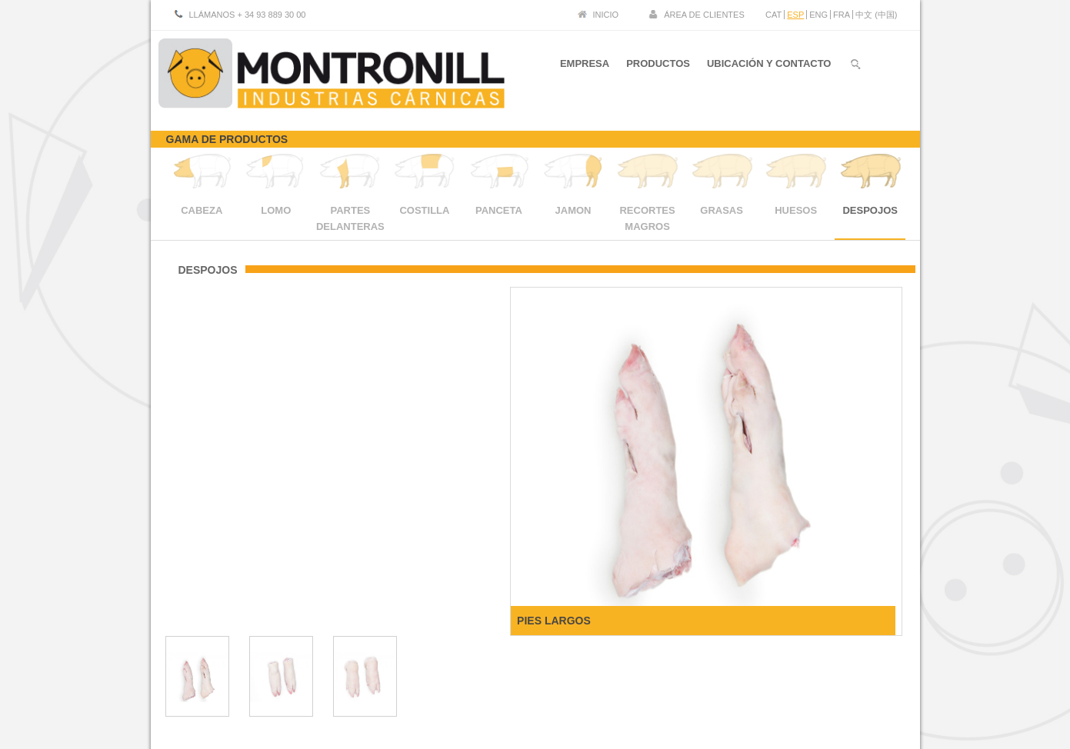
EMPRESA (580, 68)
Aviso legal (797, 680)
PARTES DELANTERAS (350, 210)
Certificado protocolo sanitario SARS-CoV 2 (814, 692)
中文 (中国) (876, 14)
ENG (818, 14)
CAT (773, 14)
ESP (795, 14)
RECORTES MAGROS (647, 210)
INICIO (606, 14)
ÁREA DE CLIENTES (704, 14)
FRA (841, 14)
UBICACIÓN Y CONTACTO (769, 68)
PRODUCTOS (656, 68)
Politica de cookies (866, 680)
